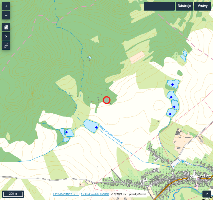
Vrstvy (203, 6)
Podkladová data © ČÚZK (95, 194)
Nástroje (184, 6)
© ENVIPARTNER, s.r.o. (66, 194)
